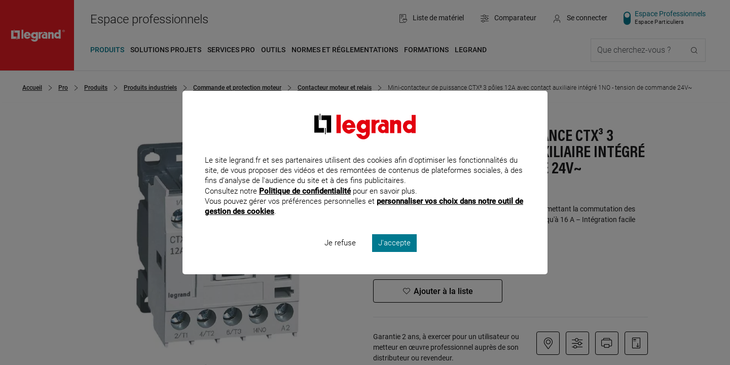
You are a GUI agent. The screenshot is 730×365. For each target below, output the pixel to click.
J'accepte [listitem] (394, 256)
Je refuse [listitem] (340, 256)
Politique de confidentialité (305, 204)
